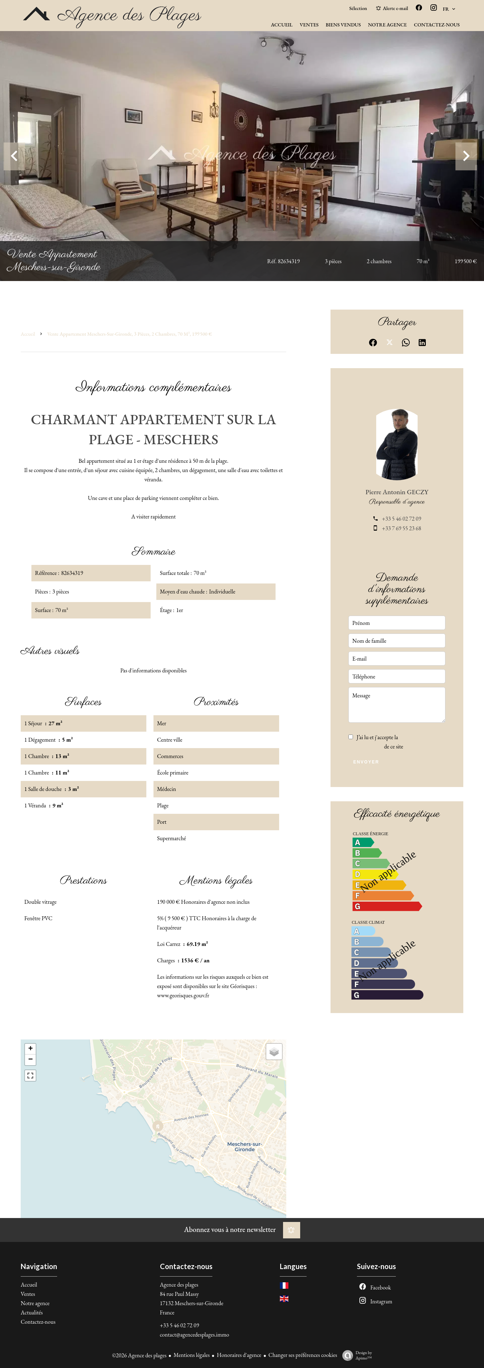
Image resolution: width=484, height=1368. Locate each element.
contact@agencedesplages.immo (194, 1334)
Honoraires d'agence (239, 1355)
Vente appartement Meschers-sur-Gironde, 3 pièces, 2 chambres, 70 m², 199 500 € (129, 334)
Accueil (28, 334)
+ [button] (30, 1049)
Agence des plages (179, 1284)
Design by (355, 1355)
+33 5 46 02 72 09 (401, 518)
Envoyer (366, 762)
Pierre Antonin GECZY (396, 491)
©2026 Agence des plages (139, 1355)
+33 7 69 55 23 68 (401, 528)
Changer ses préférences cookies (302, 1355)
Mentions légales (191, 1355)
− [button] (30, 1059)
